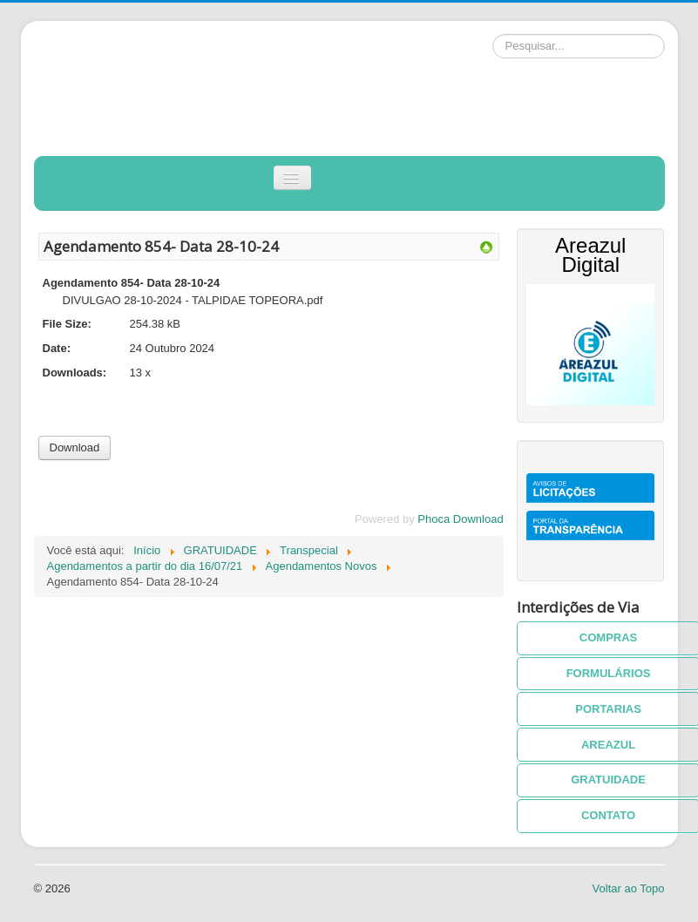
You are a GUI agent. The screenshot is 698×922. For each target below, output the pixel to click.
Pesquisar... (492, 34)
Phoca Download (460, 518)
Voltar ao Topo (629, 888)
